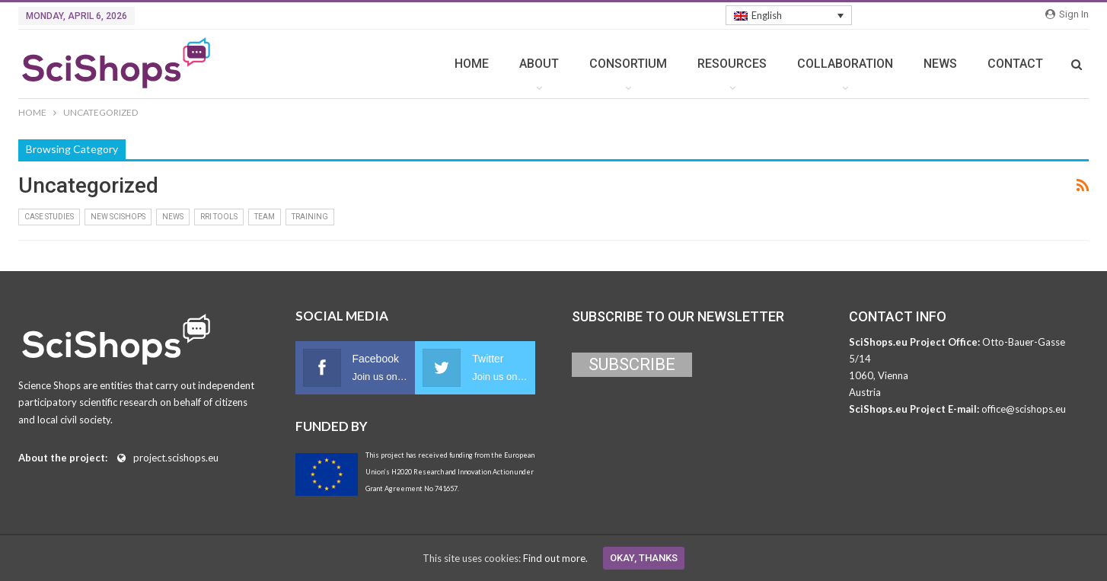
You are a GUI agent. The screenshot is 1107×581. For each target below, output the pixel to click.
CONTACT (1015, 63)
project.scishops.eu (176, 458)
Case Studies (49, 216)
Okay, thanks (644, 557)
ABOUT (539, 63)
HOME (472, 63)
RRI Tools (219, 216)
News (172, 216)
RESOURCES (732, 63)
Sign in (1067, 14)
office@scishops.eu (1023, 409)
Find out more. (555, 558)
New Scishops (118, 216)
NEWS (940, 63)
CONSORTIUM (628, 63)
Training (310, 216)
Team (264, 216)
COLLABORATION (845, 63)
